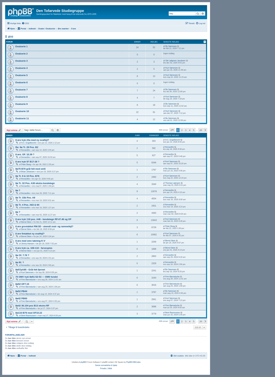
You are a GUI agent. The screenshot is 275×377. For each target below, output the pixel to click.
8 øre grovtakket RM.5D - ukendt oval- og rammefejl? (44, 226)
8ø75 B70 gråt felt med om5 (30, 169)
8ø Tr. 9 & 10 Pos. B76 (27, 176)
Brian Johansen (28, 172)
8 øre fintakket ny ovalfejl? (30, 233)
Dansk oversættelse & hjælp (106, 365)
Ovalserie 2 (21, 53)
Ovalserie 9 (21, 104)
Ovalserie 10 (22, 111)
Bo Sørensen (171, 46)
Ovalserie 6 (21, 82)
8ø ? (17, 190)
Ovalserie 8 (21, 97)
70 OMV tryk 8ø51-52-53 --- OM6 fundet (36, 277)
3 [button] (185, 130)
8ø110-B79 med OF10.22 (28, 313)
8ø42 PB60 (21, 298)
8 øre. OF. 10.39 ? (24, 154)
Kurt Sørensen (171, 68)
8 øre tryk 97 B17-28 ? (27, 161)
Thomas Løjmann (172, 183)
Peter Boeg (26, 164)
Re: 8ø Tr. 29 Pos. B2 (26, 147)
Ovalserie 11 (22, 118)
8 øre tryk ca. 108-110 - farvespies (33, 248)
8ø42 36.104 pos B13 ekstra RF (32, 305)
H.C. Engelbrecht (28, 143)
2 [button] (181, 130)
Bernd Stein (26, 222)
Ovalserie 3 (21, 61)
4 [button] (189, 130)
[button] (172, 130)
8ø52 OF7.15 (22, 284)
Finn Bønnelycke (28, 279)
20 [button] (200, 130)
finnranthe (25, 150)
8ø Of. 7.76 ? (22, 255)
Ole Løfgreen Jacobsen (175, 61)
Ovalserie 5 (21, 75)
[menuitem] (25, 23)
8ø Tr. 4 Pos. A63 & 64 (27, 205)
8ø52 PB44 (21, 291)
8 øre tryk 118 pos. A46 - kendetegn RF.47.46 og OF (43, 219)
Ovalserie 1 (21, 46)
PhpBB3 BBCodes (133, 362)
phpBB (83, 362)
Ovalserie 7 (21, 89)
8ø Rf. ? (19, 262)
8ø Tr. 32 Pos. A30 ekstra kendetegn (35, 183)
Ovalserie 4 (21, 68)
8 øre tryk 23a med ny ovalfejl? (32, 140)
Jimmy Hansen (27, 243)
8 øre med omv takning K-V (30, 241)
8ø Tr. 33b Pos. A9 (25, 197)
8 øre (9, 36)
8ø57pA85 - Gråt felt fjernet (30, 269)
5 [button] (193, 130)
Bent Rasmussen (28, 315)
